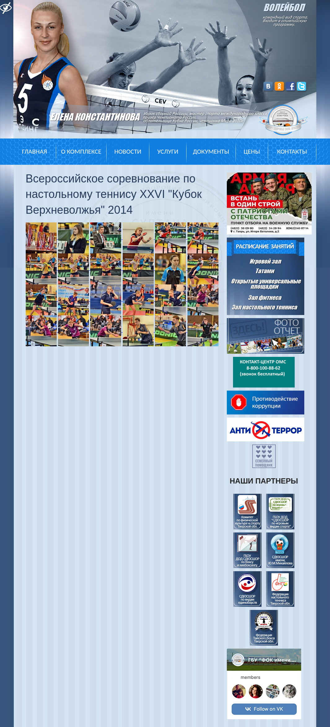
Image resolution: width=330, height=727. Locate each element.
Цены (252, 151)
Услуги (167, 151)
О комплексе (81, 151)
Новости (127, 151)
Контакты (292, 151)
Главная (34, 151)
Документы (211, 151)
